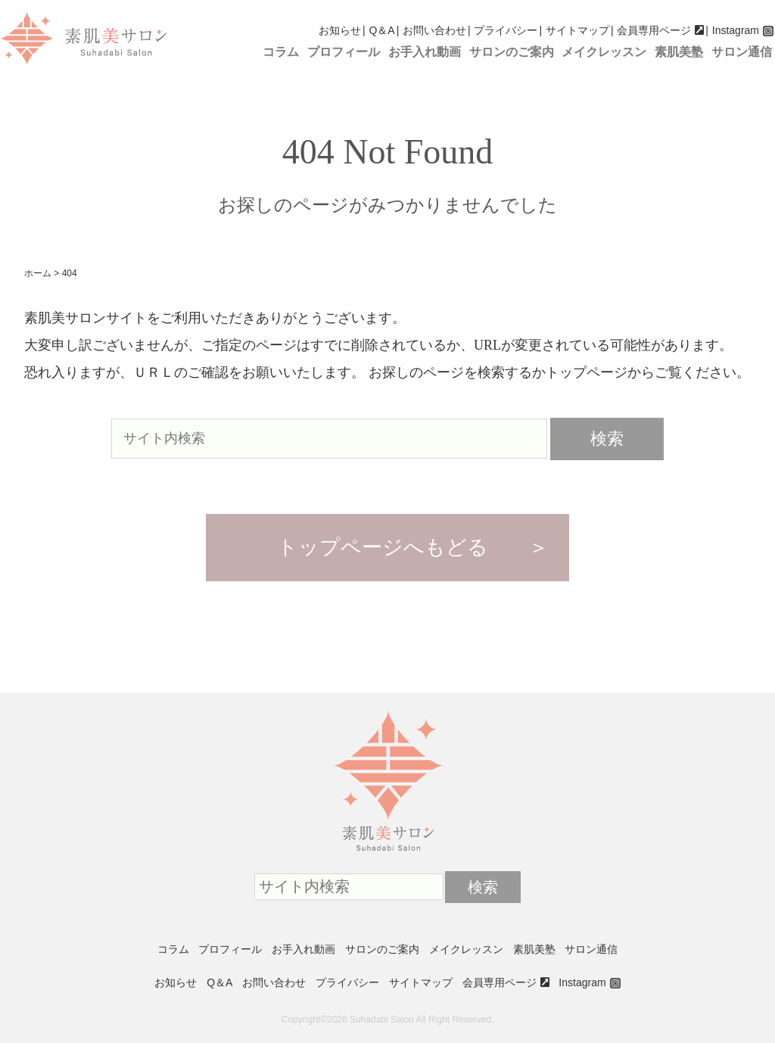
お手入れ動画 (424, 51)
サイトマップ (577, 30)
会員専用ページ (654, 30)
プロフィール (343, 51)
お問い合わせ (434, 30)
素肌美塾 (679, 51)
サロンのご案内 (511, 51)
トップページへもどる (382, 547)
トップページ (586, 372)
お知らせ (340, 30)
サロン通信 (741, 51)
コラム (281, 51)
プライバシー (505, 30)
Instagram (735, 30)
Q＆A (381, 30)
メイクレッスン (604, 51)
